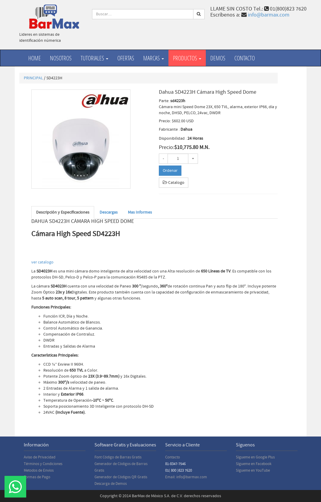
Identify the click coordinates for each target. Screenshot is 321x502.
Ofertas (125, 58)
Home (34, 58)
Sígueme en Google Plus (255, 457)
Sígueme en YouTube (253, 470)
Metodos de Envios (39, 470)
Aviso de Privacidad (39, 457)
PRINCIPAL (33, 78)
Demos (217, 58)
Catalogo (173, 182)
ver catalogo (42, 262)
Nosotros (61, 58)
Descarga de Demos (110, 483)
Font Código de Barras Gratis (117, 457)
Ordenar (170, 170)
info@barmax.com (268, 14)
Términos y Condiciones (43, 463)
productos (187, 58)
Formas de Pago (37, 477)
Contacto (244, 58)
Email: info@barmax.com (186, 477)
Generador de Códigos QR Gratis (120, 477)
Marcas (153, 58)
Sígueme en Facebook (253, 463)
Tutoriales (94, 58)
